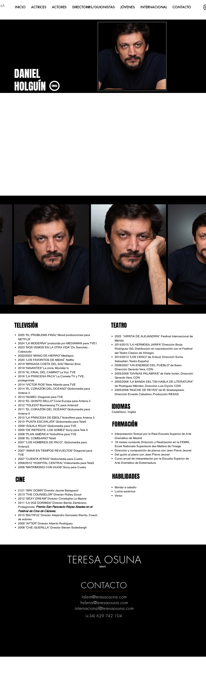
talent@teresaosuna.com (104, 597)
